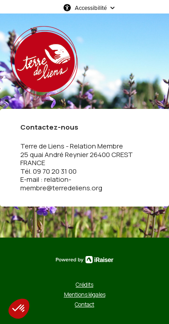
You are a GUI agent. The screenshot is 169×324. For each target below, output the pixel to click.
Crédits (84, 284)
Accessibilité (91, 8)
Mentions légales (84, 294)
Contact (84, 304)
